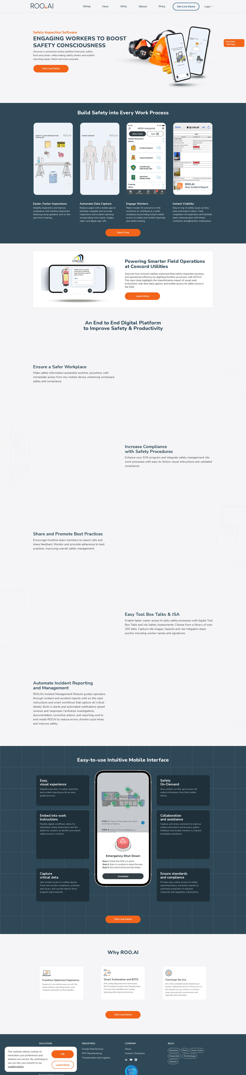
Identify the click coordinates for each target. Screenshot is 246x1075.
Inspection (174, 1038)
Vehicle (173, 1044)
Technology (189, 1038)
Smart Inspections (48, 1031)
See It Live (123, 232)
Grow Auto (196, 1032)
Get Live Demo (186, 6)
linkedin (126, 1042)
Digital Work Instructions (51, 1035)
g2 (136, 1042)
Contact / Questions (135, 1035)
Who (123, 6)
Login (207, 6)
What (87, 6)
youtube (131, 1042)
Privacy (116, 1072)
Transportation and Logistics (96, 1040)
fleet (184, 1032)
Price (162, 6)
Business (173, 1032)
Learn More (141, 296)
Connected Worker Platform (136, 1072)
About (143, 6)
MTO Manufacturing (92, 1035)
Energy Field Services (92, 1031)
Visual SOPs (45, 1040)
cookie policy (16, 1067)
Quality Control (46, 1044)
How (105, 6)
